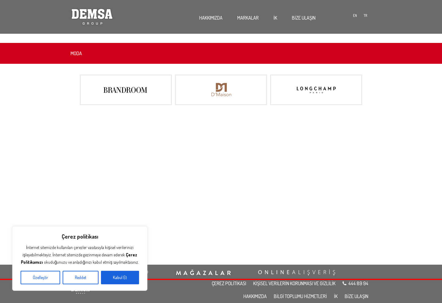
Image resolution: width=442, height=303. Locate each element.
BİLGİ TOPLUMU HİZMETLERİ (300, 296)
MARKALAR (248, 18)
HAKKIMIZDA (211, 18)
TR (365, 15)
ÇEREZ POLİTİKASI (229, 283)
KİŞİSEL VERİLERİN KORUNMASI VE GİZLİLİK (294, 283)
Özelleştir (40, 277)
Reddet (80, 277)
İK (275, 18)
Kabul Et (120, 277)
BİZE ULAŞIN (304, 18)
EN (355, 15)
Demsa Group (92, 15)
